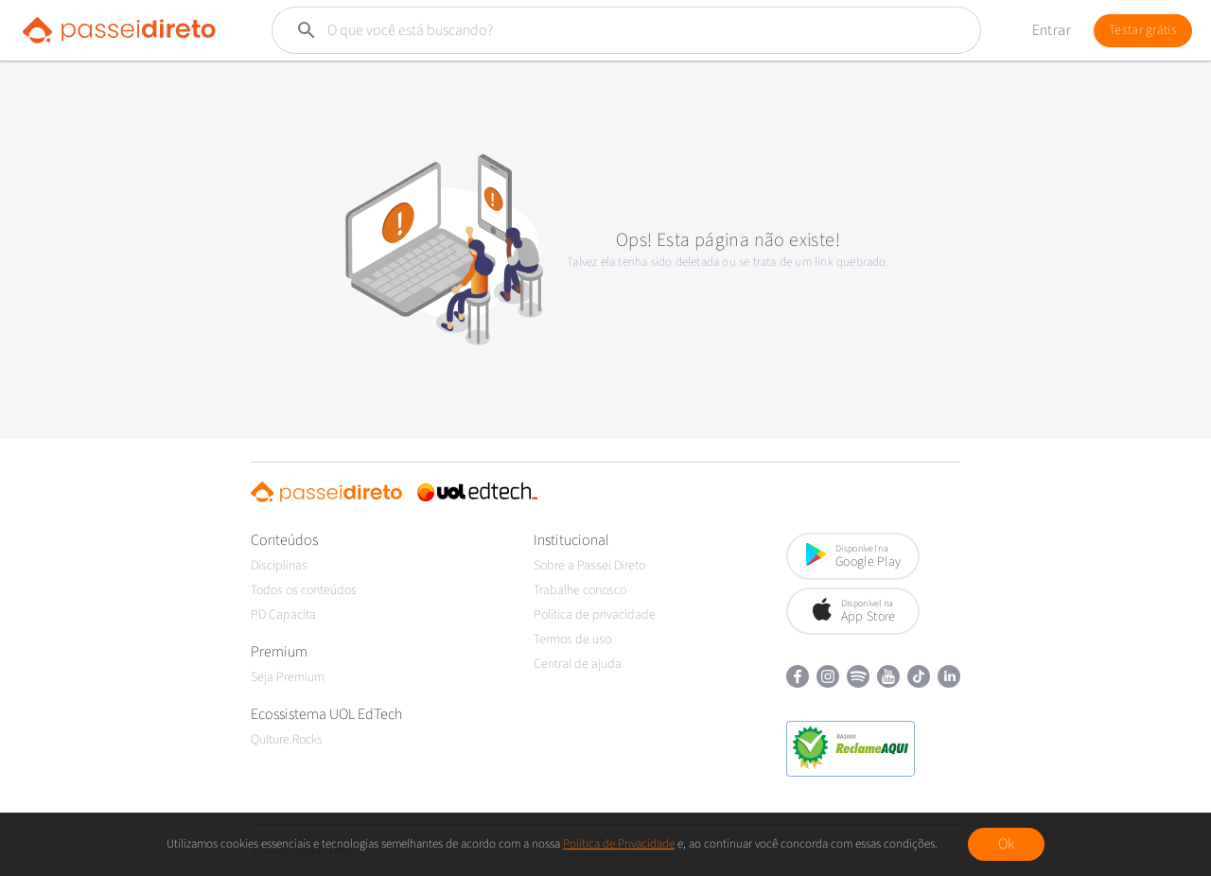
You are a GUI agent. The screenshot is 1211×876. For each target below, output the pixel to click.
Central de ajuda (578, 664)
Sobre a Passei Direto (589, 565)
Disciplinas (279, 565)
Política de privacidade (595, 615)
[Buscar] (581, 30)
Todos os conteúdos (304, 590)
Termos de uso (572, 639)
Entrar (1051, 30)
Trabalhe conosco (580, 590)
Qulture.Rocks (287, 739)
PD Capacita (283, 615)
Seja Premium (288, 677)
